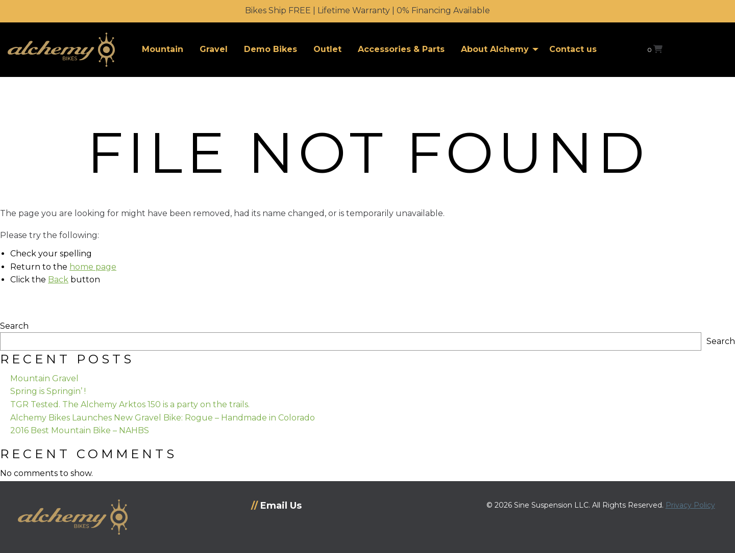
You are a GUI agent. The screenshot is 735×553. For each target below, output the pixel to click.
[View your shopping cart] (655, 49)
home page (92, 267)
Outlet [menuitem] (327, 49)
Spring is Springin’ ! (48, 391)
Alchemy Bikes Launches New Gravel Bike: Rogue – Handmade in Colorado (162, 418)
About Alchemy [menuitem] (495, 49)
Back (58, 279)
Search (14, 326)
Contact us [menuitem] (573, 49)
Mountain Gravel (44, 378)
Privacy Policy (690, 505)
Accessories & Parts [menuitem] (401, 49)
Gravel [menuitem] (214, 49)
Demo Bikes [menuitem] (270, 49)
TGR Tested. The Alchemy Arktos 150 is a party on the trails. (130, 404)
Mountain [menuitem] (162, 49)
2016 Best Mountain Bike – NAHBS (79, 430)
